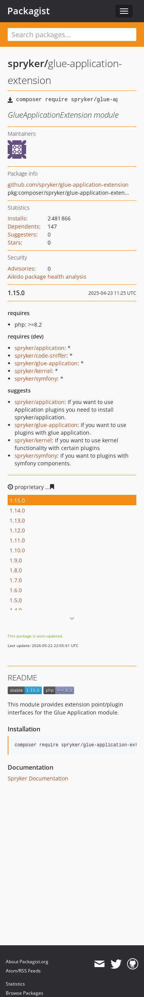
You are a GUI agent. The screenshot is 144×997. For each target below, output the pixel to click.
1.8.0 (16, 570)
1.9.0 (16, 560)
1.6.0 (16, 590)
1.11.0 (17, 540)
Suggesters (22, 234)
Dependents (23, 226)
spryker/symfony (36, 378)
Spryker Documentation (38, 778)
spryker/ (28, 63)
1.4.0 (16, 610)
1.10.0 (17, 550)
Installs (17, 218)
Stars (14, 242)
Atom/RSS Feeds (23, 970)
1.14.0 (17, 510)
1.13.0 (17, 520)
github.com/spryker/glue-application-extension (68, 184)
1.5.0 (16, 600)
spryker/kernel (33, 370)
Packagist (28, 11)
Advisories (21, 268)
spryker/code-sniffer (40, 355)
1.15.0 (17, 500)
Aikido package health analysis (47, 276)
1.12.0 (17, 530)
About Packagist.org (27, 961)
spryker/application (40, 347)
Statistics (15, 984)
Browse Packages (24, 993)
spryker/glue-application (46, 363)
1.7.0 (16, 580)
